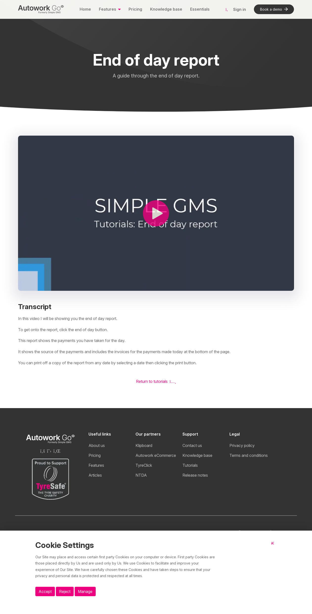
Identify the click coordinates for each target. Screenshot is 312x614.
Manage (85, 591)
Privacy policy (242, 445)
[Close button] (274, 547)
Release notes (195, 475)
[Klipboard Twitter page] (49, 451)
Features (96, 465)
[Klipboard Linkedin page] (57, 451)
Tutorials (190, 465)
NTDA (141, 475)
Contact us (192, 445)
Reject (64, 591)
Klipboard (143, 445)
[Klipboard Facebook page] (42, 451)
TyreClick (143, 465)
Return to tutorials (156, 381)
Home (85, 9)
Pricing (135, 9)
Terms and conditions (248, 455)
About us (97, 445)
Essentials (200, 9)
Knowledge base (166, 9)
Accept (45, 591)
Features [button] (108, 9)
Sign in (235, 9)
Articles (95, 475)
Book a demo (274, 9)
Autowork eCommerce (155, 455)
